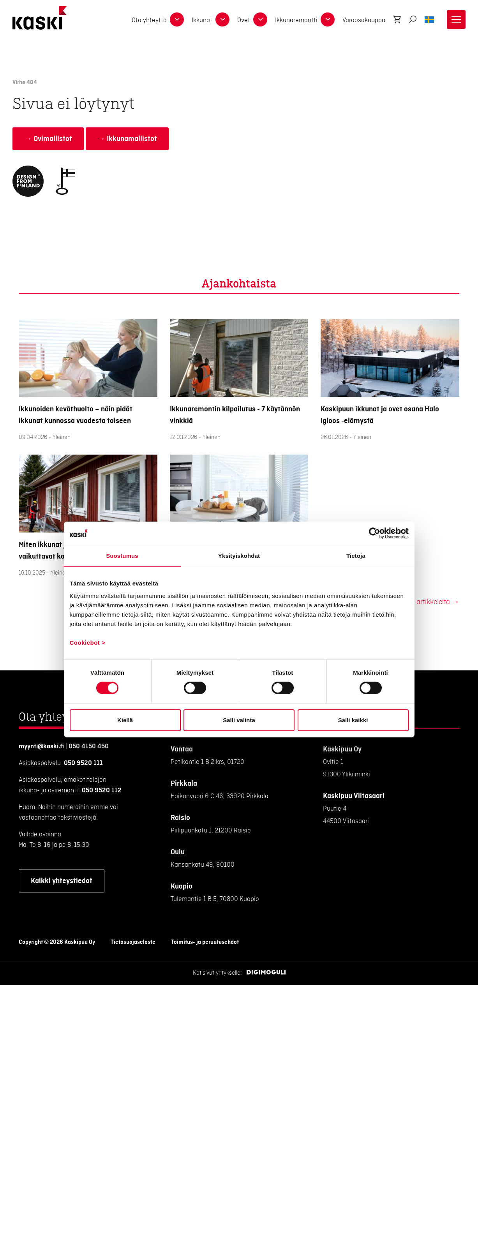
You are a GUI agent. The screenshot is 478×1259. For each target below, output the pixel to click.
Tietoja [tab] (355, 555)
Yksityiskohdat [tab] (239, 555)
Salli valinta (239, 720)
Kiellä (125, 720)
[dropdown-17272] (177, 19)
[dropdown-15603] (328, 19)
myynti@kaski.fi (41, 746)
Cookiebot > (88, 642)
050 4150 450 (89, 746)
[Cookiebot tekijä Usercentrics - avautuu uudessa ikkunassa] (374, 533)
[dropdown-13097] (260, 19)
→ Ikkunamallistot (127, 139)
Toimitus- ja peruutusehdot (205, 942)
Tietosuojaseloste (133, 942)
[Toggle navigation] (456, 19)
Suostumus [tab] (122, 555)
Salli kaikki (353, 720)
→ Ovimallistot (48, 139)
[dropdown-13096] (222, 19)
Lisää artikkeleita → (429, 602)
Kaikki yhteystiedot (61, 881)
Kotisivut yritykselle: (217, 973)
